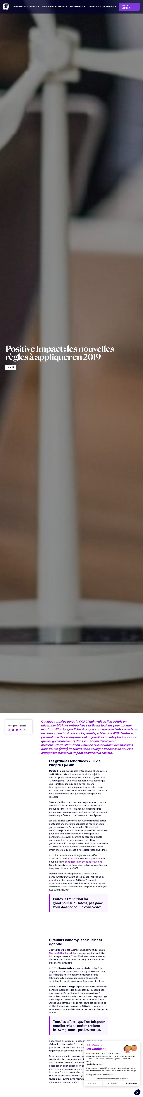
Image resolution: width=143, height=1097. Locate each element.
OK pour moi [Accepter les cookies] (131, 1083)
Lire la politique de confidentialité (99, 1074)
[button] (25, 6)
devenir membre (125, 6)
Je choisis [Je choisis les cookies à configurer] (112, 1083)
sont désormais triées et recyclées (83, 861)
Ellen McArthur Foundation (63, 953)
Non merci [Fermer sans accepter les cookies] (93, 1083)
